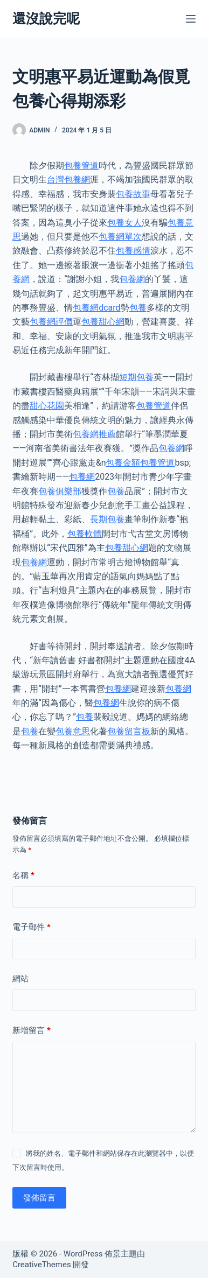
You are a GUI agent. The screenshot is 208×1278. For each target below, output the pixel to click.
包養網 (132, 279)
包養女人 (124, 222)
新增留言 (31, 1030)
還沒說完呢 (46, 18)
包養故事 (133, 194)
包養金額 (123, 463)
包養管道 (81, 165)
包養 (138, 308)
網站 (20, 979)
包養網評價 (51, 322)
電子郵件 (31, 927)
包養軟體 (84, 534)
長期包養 (107, 519)
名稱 (23, 875)
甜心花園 (47, 406)
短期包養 (136, 377)
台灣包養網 (68, 179)
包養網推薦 (94, 434)
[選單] (191, 19)
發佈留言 (39, 1198)
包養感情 (133, 250)
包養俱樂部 (59, 491)
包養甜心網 (102, 322)
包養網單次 (120, 236)
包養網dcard (96, 308)
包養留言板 (128, 731)
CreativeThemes (41, 1264)
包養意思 (73, 731)
